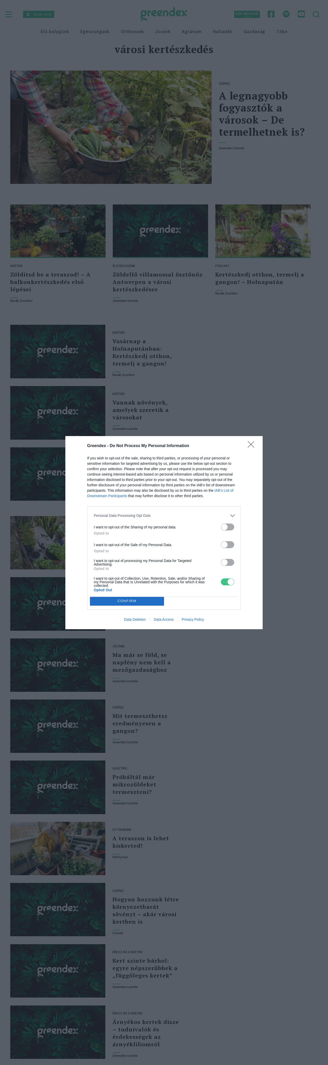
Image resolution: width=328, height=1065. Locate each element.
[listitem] (164, 515)
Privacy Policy (193, 619)
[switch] (227, 527)
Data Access (164, 619)
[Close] (253, 446)
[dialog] (164, 532)
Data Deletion (135, 619)
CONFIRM (127, 601)
